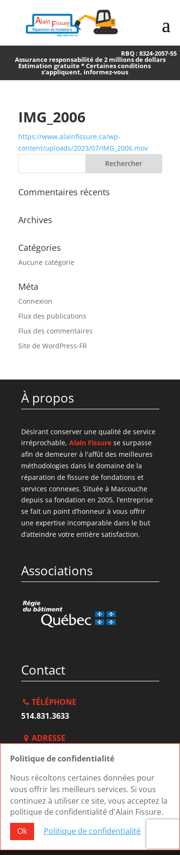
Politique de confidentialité (92, 831)
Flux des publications (52, 316)
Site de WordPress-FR (52, 345)
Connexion (35, 301)
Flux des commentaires (55, 330)
